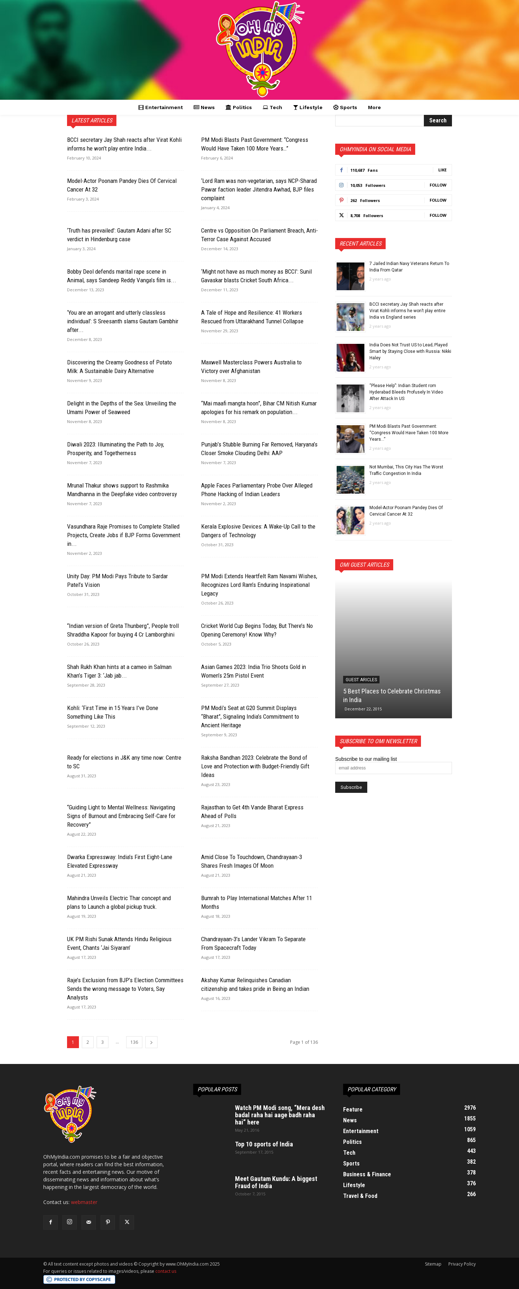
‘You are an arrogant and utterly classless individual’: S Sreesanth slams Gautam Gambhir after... (122, 321)
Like (442, 169)
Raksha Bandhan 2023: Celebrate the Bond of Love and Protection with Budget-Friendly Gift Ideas (255, 766)
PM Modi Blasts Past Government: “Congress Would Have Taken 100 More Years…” (408, 433)
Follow (438, 185)
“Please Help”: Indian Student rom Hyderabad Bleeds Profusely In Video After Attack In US (406, 392)
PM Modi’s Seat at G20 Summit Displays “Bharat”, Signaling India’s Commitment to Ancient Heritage (250, 716)
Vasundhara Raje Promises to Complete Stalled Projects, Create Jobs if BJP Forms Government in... (123, 535)
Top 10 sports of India (264, 1144)
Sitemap (433, 1264)
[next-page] (151, 1042)
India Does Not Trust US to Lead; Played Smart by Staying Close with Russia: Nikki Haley (410, 351)
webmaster (84, 1202)
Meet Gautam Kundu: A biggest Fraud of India (276, 1182)
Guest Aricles (361, 679)
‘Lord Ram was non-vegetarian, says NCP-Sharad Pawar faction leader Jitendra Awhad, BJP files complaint (259, 189)
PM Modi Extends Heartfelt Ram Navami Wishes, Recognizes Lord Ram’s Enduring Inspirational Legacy (259, 584)
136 (134, 1042)
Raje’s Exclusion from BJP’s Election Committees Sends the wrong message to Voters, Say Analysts (125, 988)
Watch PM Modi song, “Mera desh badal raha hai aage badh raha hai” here (280, 1115)
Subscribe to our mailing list (366, 759)
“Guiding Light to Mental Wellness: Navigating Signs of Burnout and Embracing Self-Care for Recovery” (121, 816)
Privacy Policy (462, 1264)
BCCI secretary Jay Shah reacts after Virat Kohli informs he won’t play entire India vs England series (407, 311)
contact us (165, 1271)
